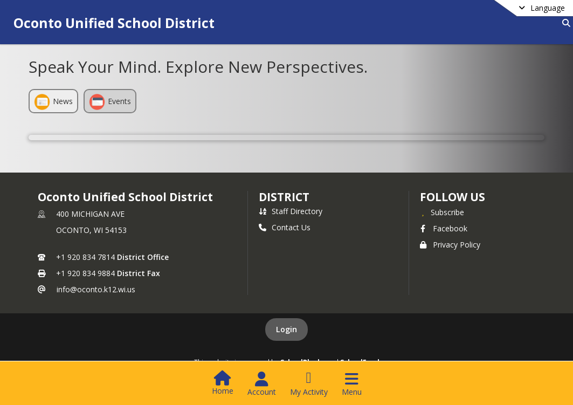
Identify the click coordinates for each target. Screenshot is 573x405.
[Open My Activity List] (309, 383)
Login (286, 329)
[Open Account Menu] (261, 383)
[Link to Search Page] (564, 23)
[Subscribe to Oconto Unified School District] (442, 212)
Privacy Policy (450, 244)
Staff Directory (290, 211)
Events (110, 102)
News (53, 102)
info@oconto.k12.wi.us (96, 289)
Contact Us (284, 227)
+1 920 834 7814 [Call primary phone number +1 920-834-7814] (85, 257)
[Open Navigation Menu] (352, 383)
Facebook (443, 228)
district (284, 196)
